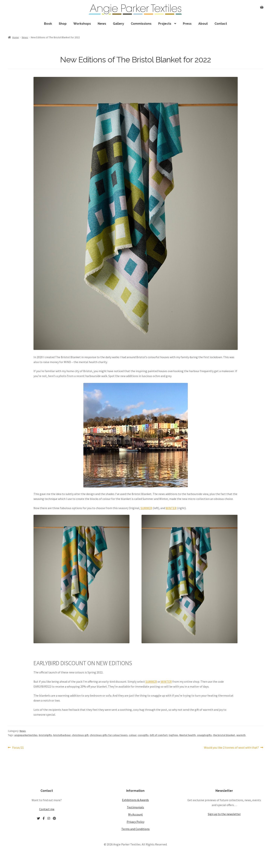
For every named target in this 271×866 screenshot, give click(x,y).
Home (15, 37)
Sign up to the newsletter (224, 814)
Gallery (118, 23)
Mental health (187, 735)
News (102, 23)
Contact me (46, 809)
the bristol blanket (224, 735)
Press (187, 23)
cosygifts (143, 735)
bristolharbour (62, 735)
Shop (63, 23)
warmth (241, 735)
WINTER (171, 508)
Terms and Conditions (135, 829)
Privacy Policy (135, 822)
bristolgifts (45, 735)
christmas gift (80, 735)
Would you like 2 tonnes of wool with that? (231, 747)
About (203, 23)
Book (48, 23)
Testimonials (135, 807)
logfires (173, 735)
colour (132, 735)
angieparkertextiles (25, 735)
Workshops (82, 23)
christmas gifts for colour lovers (109, 735)
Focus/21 (18, 747)
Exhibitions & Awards (135, 800)
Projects (164, 23)
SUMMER (146, 508)
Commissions (141, 23)
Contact (221, 23)
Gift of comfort (158, 735)
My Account (135, 814)
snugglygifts (204, 735)
